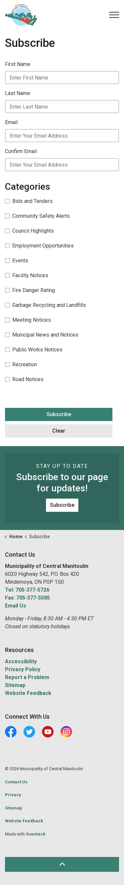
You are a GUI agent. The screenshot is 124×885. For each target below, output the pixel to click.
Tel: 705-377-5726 (27, 590)
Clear (58, 431)
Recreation (21, 364)
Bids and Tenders (29, 201)
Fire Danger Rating (30, 290)
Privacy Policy (22, 669)
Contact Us (16, 781)
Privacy (13, 794)
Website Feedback (28, 693)
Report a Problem (27, 677)
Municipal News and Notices (41, 335)
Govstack (35, 834)
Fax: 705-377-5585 (27, 598)
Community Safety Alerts (37, 216)
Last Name (17, 93)
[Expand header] (114, 15)
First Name (17, 64)
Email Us (15, 606)
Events (16, 260)
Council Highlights (29, 231)
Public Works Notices (33, 349)
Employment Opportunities (39, 246)
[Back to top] (62, 864)
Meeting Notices (28, 320)
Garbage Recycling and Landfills (45, 305)
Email (11, 122)
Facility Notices (26, 275)
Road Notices (24, 379)
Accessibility (21, 661)
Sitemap (15, 685)
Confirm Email (21, 151)
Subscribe (59, 414)
